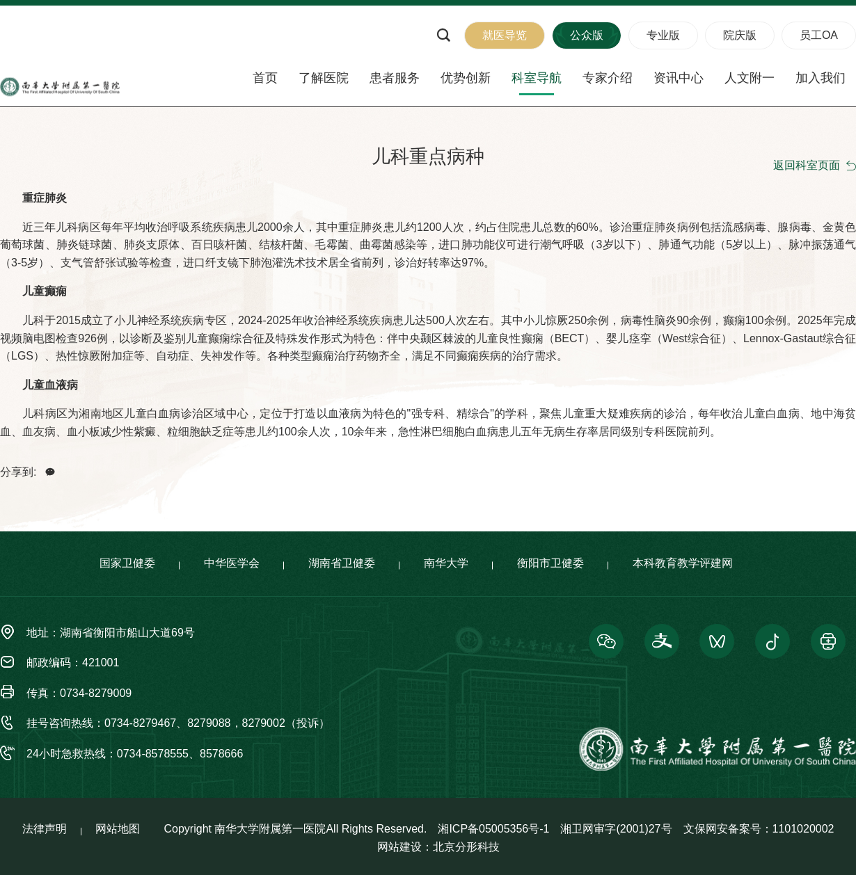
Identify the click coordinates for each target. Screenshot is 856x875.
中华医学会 (232, 564)
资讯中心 (678, 78)
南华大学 (446, 564)
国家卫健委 (127, 564)
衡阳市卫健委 (550, 564)
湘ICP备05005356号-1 (493, 829)
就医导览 (504, 35)
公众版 (586, 35)
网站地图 (117, 829)
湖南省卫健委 (341, 564)
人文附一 (749, 78)
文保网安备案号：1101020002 (758, 829)
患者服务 (395, 78)
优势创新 (466, 78)
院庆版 (739, 35)
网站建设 (399, 847)
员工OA (819, 35)
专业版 (663, 35)
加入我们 (820, 78)
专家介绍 (607, 78)
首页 (265, 78)
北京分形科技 (466, 847)
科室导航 (537, 78)
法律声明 (44, 829)
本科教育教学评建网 (683, 564)
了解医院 (324, 78)
